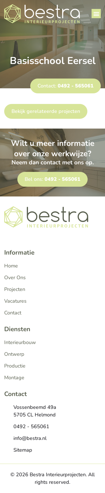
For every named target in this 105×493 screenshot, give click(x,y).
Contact (12, 312)
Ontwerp (14, 354)
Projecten (14, 289)
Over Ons (15, 277)
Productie (14, 365)
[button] (96, 13)
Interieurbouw (20, 342)
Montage (14, 377)
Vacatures (15, 301)
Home (11, 265)
